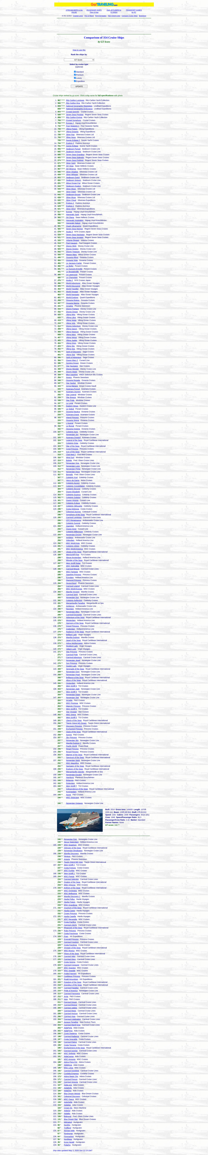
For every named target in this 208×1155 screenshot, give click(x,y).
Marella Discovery (71, 853)
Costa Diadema (70, 1033)
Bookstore (142, 16)
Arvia (66, 996)
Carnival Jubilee (70, 1008)
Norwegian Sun (72, 597)
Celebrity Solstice (73, 497)
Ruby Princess (70, 931)
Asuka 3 (69, 232)
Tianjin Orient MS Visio (73, 862)
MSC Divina (71, 715)
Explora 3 (70, 143)
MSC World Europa (74, 589)
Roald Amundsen (71, 979)
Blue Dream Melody (72, 1094)
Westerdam (70, 620)
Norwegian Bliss (72, 612)
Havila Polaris (69, 902)
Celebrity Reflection (74, 600)
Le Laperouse (71, 275)
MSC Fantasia (72, 572)
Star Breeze (71, 397)
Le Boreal (70, 426)
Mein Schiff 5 (71, 717)
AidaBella (68, 1088)
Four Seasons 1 (72, 126)
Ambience (70, 606)
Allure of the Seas (73, 680)
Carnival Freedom (71, 942)
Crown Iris (68, 1108)
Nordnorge (68, 1134)
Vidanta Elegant (72, 240)
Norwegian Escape (74, 775)
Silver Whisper (72, 174)
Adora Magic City (71, 1076)
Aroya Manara (72, 386)
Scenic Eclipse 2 (73, 140)
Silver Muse (71, 197)
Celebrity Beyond (73, 489)
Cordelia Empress (71, 1074)
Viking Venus (71, 337)
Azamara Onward (73, 437)
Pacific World (71, 746)
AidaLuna (68, 1085)
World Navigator (72, 295)
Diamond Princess (73, 580)
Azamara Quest (72, 415)
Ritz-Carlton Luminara (75, 100)
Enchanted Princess (74, 729)
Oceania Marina (72, 303)
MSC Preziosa (72, 703)
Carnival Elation (70, 1042)
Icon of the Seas (72, 452)
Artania (67, 859)
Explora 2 (70, 203)
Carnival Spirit (72, 595)
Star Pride (70, 400)
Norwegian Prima (73, 469)
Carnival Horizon (71, 1013)
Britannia (69, 780)
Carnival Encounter (74, 615)
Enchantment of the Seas (74, 1048)
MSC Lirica (68, 1068)
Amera (69, 377)
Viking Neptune (72, 332)
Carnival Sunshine (71, 1071)
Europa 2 (70, 123)
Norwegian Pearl (73, 675)
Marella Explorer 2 (73, 743)
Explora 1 (70, 206)
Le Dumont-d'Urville (74, 269)
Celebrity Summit (73, 523)
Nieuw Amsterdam (73, 557)
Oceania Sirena (72, 420)
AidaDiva (67, 1091)
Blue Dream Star (71, 1119)
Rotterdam (70, 783)
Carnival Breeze (70, 1005)
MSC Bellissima (70, 893)
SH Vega (69, 166)
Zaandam (70, 526)
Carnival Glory (70, 959)
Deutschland (71, 583)
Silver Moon (71, 189)
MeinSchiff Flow (72, 555)
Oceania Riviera (72, 300)
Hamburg (70, 777)
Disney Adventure (73, 326)
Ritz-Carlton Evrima (74, 117)
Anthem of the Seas (72, 888)
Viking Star (70, 355)
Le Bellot (69, 266)
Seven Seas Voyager (74, 237)
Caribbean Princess (72, 976)
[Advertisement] (104, 26)
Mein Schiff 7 (71, 786)
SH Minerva (71, 169)
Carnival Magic (70, 1011)
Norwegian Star (72, 697)
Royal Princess (72, 752)
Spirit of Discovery (73, 352)
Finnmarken (69, 1136)
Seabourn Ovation (73, 186)
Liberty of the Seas (74, 720)
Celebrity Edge (72, 443)
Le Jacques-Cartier (74, 263)
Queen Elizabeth (73, 492)
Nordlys (67, 1125)
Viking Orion (71, 343)
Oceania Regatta (73, 380)
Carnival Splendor (71, 879)
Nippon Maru (71, 255)
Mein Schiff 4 (71, 686)
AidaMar (67, 1105)
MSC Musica (69, 951)
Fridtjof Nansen (70, 974)
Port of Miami (89, 16)
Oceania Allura (72, 257)
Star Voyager (71, 712)
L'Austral (69, 423)
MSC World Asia (73, 543)
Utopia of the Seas (73, 552)
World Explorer (72, 297)
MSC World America (74, 549)
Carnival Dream (70, 1002)
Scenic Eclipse (72, 146)
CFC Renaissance (73, 520)
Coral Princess (72, 449)
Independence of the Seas (77, 789)
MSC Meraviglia (70, 919)
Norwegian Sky (72, 740)
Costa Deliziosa (72, 509)
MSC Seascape (72, 798)
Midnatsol (68, 1122)
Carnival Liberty (70, 925)
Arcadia (69, 700)
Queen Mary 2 (72, 360)
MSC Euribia (69, 871)
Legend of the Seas (74, 440)
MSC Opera (69, 1099)
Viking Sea (70, 349)
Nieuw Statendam (71, 842)
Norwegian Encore (73, 535)
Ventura (67, 856)
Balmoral (67, 1116)
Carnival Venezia (71, 1082)
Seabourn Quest (73, 177)
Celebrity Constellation (75, 486)
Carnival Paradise (71, 988)
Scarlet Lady (71, 666)
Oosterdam (70, 683)
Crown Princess (70, 913)
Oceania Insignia (73, 429)
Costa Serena (69, 962)
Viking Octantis (72, 132)
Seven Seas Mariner (74, 229)
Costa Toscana (70, 1045)
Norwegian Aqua (73, 472)
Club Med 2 (71, 455)
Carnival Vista (69, 1016)
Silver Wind (70, 209)
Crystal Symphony (73, 120)
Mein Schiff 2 (69, 865)
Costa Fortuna (70, 868)
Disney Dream (72, 312)
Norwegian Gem (72, 672)
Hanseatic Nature (73, 223)
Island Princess (72, 417)
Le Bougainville (72, 272)
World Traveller (72, 289)
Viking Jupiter (71, 340)
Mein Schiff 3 (71, 692)
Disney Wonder (72, 369)
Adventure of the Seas (75, 617)
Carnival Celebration (72, 1019)
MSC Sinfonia (69, 1053)
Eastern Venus (72, 406)
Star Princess (71, 652)
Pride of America (71, 991)
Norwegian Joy (72, 435)
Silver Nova (71, 137)
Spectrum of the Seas (75, 757)
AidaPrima (68, 1031)
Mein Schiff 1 (69, 873)
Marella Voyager (72, 592)
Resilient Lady (72, 646)
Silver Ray (70, 135)
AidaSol (67, 1111)
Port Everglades (100, 16)
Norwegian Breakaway (73, 851)
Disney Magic (71, 372)
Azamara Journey (73, 392)
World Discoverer (73, 286)
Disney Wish (71, 246)
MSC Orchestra (70, 891)
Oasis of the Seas (73, 732)
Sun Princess (71, 663)
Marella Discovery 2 (72, 896)
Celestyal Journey (73, 512)
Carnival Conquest (71, 965)
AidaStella (68, 1102)
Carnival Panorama (72, 993)
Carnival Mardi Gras (72, 1025)
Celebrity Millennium (74, 532)
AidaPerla (68, 1028)
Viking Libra (71, 317)
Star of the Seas (72, 446)
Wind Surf (70, 457)
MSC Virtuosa (69, 885)
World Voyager (72, 292)
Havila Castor (69, 911)
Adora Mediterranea (74, 643)
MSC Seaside (69, 971)
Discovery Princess (74, 726)
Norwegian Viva (72, 463)
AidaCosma (68, 1056)
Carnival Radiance (71, 1036)
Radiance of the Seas (75, 632)
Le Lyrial (69, 403)
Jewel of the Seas (73, 640)
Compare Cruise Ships (130, 16)
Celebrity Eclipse (73, 503)
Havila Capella (70, 916)
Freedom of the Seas (72, 982)
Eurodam (70, 577)
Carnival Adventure (74, 657)
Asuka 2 (69, 280)
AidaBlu (67, 1114)
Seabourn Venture (73, 152)
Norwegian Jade (72, 689)
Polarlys (67, 1145)
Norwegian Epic (70, 839)
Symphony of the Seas (75, 515)
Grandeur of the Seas (73, 985)
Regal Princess (72, 749)
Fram (66, 936)
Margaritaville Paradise (75, 603)
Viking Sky (70, 346)
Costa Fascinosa (71, 933)
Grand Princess (72, 626)
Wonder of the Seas (74, 560)
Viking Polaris (71, 129)
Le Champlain (71, 277)
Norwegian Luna (73, 466)
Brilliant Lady (71, 635)
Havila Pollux (69, 899)
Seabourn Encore (73, 194)
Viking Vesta (71, 320)
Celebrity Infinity (72, 546)
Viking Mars (71, 334)
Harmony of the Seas (75, 623)
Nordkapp (68, 1139)
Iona (66, 999)
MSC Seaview (70, 968)
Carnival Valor (69, 956)
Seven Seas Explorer (75, 160)
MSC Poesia (69, 876)
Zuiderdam (70, 629)
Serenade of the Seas (75, 669)
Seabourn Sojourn (73, 180)
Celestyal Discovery (72, 1096)
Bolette (69, 460)
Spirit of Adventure (73, 357)
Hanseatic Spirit (72, 214)
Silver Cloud (71, 200)
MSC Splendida (72, 566)
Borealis (69, 474)
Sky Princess (71, 737)
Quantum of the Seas (72, 908)
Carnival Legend (73, 586)
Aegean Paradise (71, 1022)
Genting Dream (72, 363)
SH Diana (70, 217)
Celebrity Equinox (73, 495)
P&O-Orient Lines (114, 16)
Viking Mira (70, 314)
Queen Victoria (72, 500)
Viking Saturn (71, 329)
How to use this (79, 50)
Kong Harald (69, 1142)
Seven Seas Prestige (74, 115)
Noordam (70, 609)
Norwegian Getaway (74, 803)
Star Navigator (72, 366)
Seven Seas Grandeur (75, 155)
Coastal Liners (78, 16)
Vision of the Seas (71, 954)
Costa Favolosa (70, 945)
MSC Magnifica (72, 763)
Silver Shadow (72, 172)
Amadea (69, 306)
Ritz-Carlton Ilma (73, 103)
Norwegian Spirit (73, 760)
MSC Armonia (69, 1059)
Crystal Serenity (72, 112)
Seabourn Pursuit (73, 149)
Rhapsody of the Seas (73, 928)
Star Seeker (71, 383)
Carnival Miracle (72, 569)
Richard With (69, 1131)
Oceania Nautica (73, 412)
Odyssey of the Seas (72, 848)
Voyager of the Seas (72, 948)
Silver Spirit (70, 163)
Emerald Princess (71, 939)
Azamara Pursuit (73, 389)
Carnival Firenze (70, 1079)
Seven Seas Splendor (75, 157)
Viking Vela (70, 323)
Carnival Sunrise (71, 1051)
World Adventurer (73, 283)
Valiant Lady (71, 649)
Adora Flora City (70, 1062)
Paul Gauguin (71, 243)
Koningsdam (71, 792)
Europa (69, 212)
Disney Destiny (72, 249)
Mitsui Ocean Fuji (73, 183)
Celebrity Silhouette (74, 506)
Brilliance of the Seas (75, 677)
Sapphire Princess (73, 575)
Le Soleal (70, 409)
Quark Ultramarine (73, 226)
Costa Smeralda (70, 1039)
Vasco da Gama (72, 480)
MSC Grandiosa (70, 905)
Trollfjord (67, 1128)
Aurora (69, 735)
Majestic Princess (73, 706)
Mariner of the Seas (74, 755)
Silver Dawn (71, 192)
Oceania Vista (72, 260)
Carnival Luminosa (73, 517)
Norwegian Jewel (73, 660)
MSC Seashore (70, 845)
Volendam (70, 540)
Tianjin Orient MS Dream (76, 723)
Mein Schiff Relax (73, 563)
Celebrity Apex (72, 432)
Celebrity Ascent (72, 483)
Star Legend (71, 395)
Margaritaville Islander (75, 772)
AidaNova (68, 1065)
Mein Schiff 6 (71, 709)
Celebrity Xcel (71, 477)
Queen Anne (71, 529)
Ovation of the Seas (72, 882)
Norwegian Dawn (73, 695)
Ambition (69, 537)
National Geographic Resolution (79, 106)
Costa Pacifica (70, 922)
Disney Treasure (73, 252)
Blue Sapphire (72, 375)
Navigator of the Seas (75, 766)
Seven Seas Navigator (75, 235)
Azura (68, 795)
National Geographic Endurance (79, 109)
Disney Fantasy (72, 309)
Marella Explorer (73, 637)
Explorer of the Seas (74, 769)
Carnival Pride (72, 655)
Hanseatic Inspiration (74, 220)
